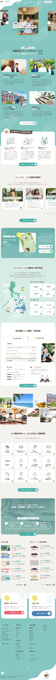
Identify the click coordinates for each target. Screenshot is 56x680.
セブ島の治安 (21, 465)
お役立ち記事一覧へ (19, 584)
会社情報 (44, 625)
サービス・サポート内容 (28, 123)
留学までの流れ (5, 634)
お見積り (44, 628)
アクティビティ (32, 643)
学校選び (31, 637)
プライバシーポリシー (25, 676)
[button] (52, 213)
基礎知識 (31, 628)
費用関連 (31, 630)
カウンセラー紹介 (5, 631)
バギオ (17, 635)
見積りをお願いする (42, 613)
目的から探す (18, 640)
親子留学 (17, 655)
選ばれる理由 (4, 628)
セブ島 (17, 630)
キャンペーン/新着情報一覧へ (46, 584)
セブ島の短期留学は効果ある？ (34, 465)
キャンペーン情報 (32, 658)
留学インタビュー (6, 643)
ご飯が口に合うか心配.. (48, 452)
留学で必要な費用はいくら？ (49, 465)
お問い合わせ (45, 626)
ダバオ (17, 637)
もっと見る (28, 534)
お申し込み (45, 630)
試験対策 (17, 644)
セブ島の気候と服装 (7, 479)
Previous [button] (7, 22)
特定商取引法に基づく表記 (15, 676)
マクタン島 (18, 632)
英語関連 (31, 632)
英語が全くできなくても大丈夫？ (34, 452)
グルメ (30, 646)
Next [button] (49, 22)
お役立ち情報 (32, 625)
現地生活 (31, 635)
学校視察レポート (32, 651)
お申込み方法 (4, 638)
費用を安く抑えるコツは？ (21, 479)
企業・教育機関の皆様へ (7, 639)
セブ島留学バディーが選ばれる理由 (27, 164)
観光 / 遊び (31, 648)
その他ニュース (32, 659)
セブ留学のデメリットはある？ (35, 479)
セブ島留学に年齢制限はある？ (48, 479)
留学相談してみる (14, 612)
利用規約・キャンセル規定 (5, 676)
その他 (30, 640)
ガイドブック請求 (45, 246)
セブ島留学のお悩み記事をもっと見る (27, 489)
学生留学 (17, 653)
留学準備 (31, 639)
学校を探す (18, 625)
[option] (28, 21)
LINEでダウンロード (45, 251)
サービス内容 (5, 625)
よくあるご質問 (5, 636)
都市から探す (18, 628)
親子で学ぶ (18, 648)
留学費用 (4, 633)
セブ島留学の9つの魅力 (7, 452)
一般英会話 (18, 643)
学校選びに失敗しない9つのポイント (21, 452)
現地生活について (7, 465)
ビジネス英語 (18, 646)
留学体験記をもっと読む (28, 220)
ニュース (31, 655)
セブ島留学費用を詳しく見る (27, 385)
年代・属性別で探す (20, 651)
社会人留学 (18, 657)
